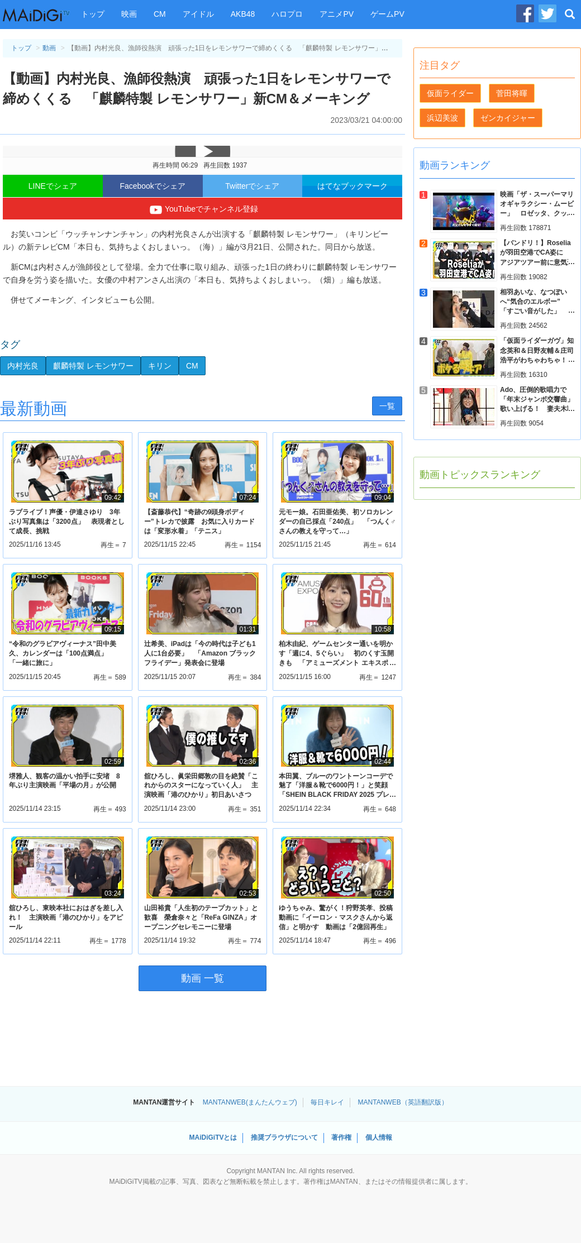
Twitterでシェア (252, 185)
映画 (129, 13)
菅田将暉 (511, 93)
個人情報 (378, 1137)
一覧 (387, 405)
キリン (160, 365)
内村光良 (23, 365)
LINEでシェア (52, 185)
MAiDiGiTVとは (213, 1137)
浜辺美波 (442, 117)
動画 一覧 (202, 978)
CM (160, 13)
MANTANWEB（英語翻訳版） (403, 1102)
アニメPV (337, 13)
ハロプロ (287, 13)
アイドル (198, 13)
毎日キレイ (327, 1102)
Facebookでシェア (152, 185)
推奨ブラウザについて (284, 1137)
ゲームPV (387, 13)
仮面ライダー (450, 93)
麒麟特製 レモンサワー (93, 365)
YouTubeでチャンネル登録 (202, 210)
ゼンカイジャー (507, 117)
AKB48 (243, 13)
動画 (49, 48)
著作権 (341, 1137)
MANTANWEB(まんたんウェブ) (250, 1102)
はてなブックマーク (352, 185)
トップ (92, 13)
